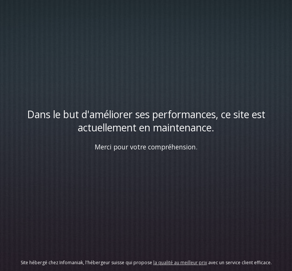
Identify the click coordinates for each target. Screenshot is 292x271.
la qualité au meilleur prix (180, 262)
